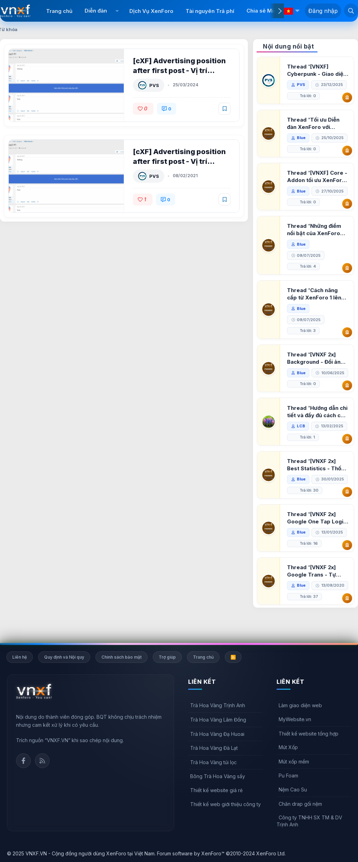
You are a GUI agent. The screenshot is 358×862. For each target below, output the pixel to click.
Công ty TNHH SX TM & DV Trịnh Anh (309, 820)
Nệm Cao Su (293, 789)
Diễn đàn (96, 10)
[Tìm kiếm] (351, 10)
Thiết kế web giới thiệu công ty (225, 804)
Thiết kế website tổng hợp (308, 734)
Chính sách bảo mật (121, 657)
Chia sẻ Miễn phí (267, 10)
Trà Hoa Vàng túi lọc (213, 762)
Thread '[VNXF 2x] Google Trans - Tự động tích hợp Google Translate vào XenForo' (315, 582)
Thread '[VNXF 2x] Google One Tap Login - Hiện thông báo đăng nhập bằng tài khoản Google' (317, 529)
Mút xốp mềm (294, 762)
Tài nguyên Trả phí (210, 11)
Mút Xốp (288, 747)
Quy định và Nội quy (64, 657)
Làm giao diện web (300, 705)
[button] (117, 10)
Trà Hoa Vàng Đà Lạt (214, 748)
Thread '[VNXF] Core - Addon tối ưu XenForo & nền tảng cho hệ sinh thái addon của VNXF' (317, 176)
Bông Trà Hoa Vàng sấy (217, 776)
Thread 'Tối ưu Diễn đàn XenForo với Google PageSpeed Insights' (313, 123)
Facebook (23, 761)
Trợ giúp (167, 657)
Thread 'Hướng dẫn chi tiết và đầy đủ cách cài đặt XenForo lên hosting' (317, 423)
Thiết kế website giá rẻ (216, 790)
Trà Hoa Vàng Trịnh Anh (217, 705)
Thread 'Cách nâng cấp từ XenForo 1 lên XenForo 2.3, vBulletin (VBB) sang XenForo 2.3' (316, 294)
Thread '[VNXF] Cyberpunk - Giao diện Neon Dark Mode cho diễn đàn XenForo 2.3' (317, 70)
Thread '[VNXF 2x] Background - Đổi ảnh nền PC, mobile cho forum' (315, 358)
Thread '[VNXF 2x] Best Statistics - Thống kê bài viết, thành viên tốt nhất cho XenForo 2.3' (317, 476)
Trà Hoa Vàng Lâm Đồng (218, 720)
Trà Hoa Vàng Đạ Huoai (217, 734)
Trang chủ (59, 11)
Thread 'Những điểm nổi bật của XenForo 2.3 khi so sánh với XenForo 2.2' (314, 230)
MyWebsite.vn (295, 719)
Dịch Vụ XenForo (151, 11)
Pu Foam (288, 775)
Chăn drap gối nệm (300, 804)
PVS (154, 85)
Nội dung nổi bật (288, 46)
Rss (42, 761)
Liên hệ (19, 657)
